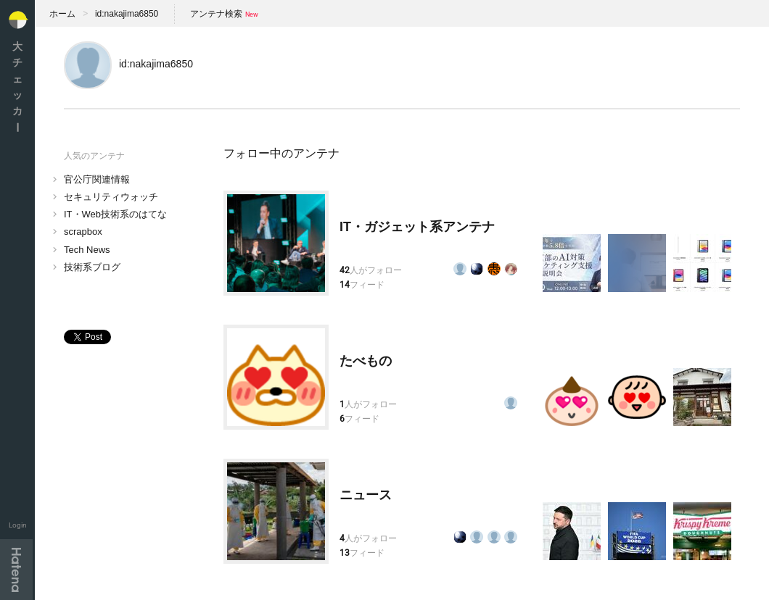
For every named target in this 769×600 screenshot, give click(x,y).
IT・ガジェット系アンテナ (417, 227)
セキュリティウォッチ (111, 196)
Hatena (16, 569)
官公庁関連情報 (97, 179)
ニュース (366, 495)
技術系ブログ (92, 267)
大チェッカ (17, 87)
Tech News (87, 249)
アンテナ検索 (216, 14)
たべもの (366, 361)
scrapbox (83, 231)
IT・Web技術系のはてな (115, 214)
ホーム (62, 14)
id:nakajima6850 (126, 14)
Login (18, 525)
